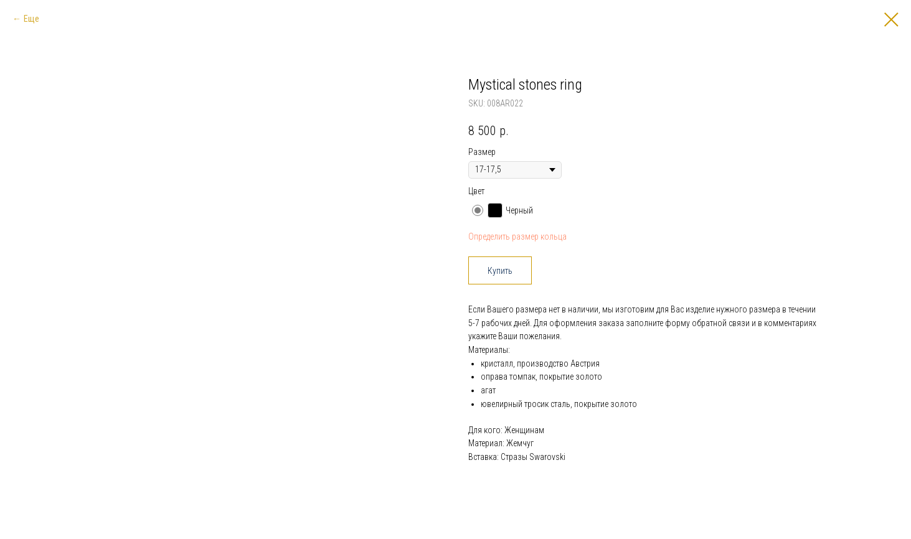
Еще (31, 19)
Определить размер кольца (517, 236)
